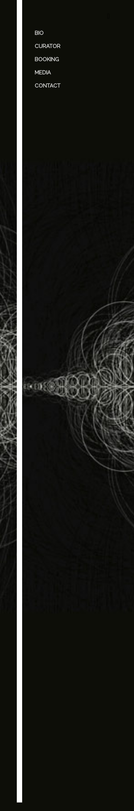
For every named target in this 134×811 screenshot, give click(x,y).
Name (39, 633)
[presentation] (60, 751)
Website (40, 674)
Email (39, 653)
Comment (44, 566)
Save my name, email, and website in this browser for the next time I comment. (66, 704)
